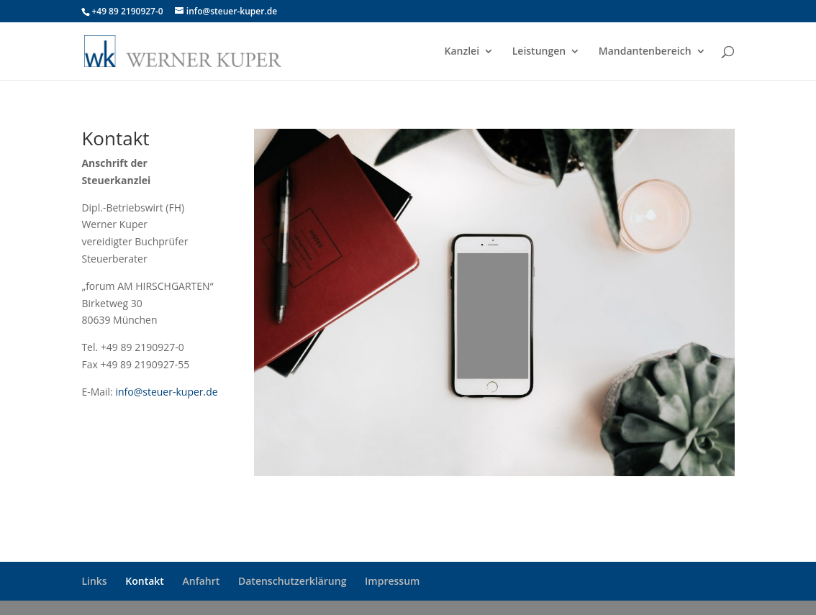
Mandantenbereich (645, 52)
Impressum (392, 581)
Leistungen (539, 52)
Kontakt (144, 581)
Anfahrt (201, 581)
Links (93, 581)
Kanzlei (462, 52)
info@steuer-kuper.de (166, 391)
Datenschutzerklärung (292, 581)
